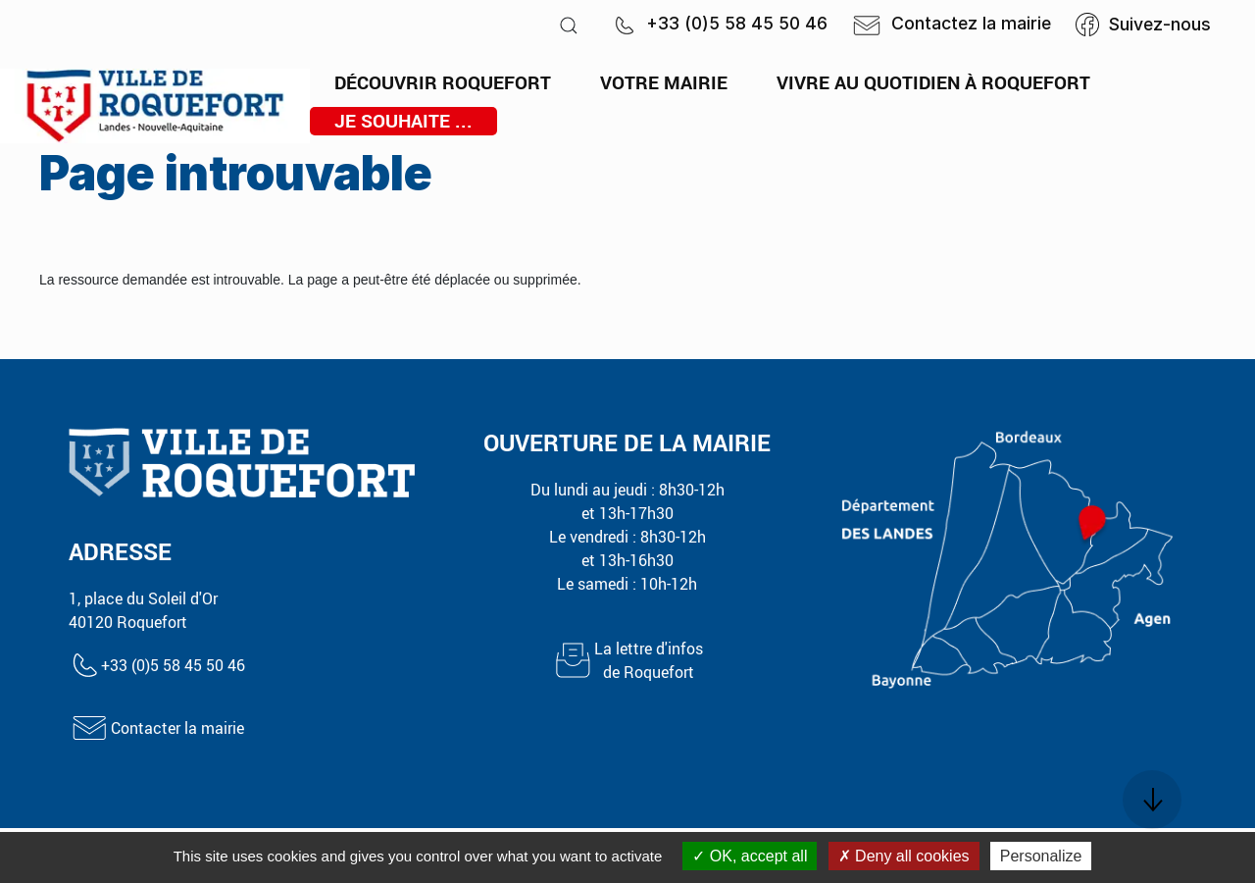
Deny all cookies (904, 856)
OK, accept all (749, 856)
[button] (568, 25)
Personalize (1041, 856)
